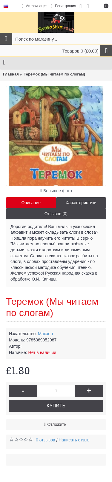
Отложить (56, 424)
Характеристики (80, 202)
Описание (31, 202)
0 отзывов (45, 440)
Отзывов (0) (56, 213)
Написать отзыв (74, 440)
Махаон (45, 333)
